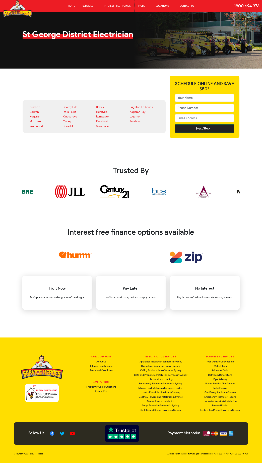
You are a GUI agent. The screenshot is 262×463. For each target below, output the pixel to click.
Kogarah (35, 116)
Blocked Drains (220, 405)
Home (71, 6)
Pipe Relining (220, 379)
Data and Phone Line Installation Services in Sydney (160, 374)
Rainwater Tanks (220, 370)
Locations (164, 6)
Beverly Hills (70, 107)
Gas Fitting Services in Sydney (220, 392)
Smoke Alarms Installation (160, 401)
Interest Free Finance (117, 6)
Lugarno (134, 116)
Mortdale (35, 121)
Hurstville (101, 111)
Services (89, 6)
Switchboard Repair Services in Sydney (161, 410)
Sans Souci (102, 126)
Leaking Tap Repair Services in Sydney (220, 410)
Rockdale (68, 126)
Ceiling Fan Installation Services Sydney (160, 370)
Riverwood (36, 126)
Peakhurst (102, 121)
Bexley (100, 107)
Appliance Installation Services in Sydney (161, 361)
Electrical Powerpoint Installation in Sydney (161, 396)
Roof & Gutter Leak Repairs (220, 361)
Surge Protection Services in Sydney (160, 405)
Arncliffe (35, 107)
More (143, 6)
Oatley (67, 121)
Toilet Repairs (220, 387)
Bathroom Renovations (220, 374)
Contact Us (187, 6)
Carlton (34, 111)
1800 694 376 (246, 6)
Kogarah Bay (137, 111)
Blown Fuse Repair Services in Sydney (160, 365)
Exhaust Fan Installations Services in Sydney (160, 387)
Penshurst (135, 121)
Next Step (204, 128)
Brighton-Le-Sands (141, 107)
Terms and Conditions (101, 370)
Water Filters (220, 365)
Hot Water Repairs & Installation (220, 401)
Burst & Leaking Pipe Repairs (220, 383)
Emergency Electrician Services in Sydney (160, 383)
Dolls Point (69, 111)
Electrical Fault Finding (160, 379)
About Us (101, 361)
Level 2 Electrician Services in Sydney (161, 392)
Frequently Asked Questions (101, 386)
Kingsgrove (70, 116)
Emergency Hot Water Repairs (220, 396)
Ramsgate (102, 116)
